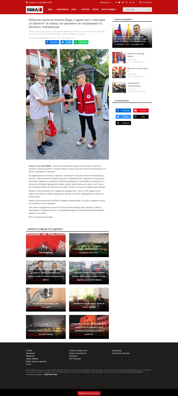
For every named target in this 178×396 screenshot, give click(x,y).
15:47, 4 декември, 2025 (136, 77)
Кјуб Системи (51, 374)
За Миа (29, 351)
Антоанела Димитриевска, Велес (43, 38)
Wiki (139, 117)
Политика (73, 356)
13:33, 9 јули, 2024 (67, 38)
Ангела (132, 89)
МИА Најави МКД (46, 252)
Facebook (123, 110)
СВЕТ (75, 9)
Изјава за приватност (78, 353)
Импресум (30, 353)
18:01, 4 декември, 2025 (135, 44)
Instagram (123, 123)
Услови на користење (78, 351)
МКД (51, 9)
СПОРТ (95, 9)
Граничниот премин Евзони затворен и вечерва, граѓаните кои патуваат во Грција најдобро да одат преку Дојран (89, 276)
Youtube (140, 110)
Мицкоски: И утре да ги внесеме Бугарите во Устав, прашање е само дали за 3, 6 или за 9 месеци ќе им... (131, 39)
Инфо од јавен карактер (36, 361)
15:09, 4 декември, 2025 (136, 91)
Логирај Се (147, 2)
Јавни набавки (32, 359)
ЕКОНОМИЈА (62, 9)
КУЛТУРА (85, 9)
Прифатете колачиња (89, 393)
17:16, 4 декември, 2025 (136, 62)
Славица (120, 44)
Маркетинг (30, 356)
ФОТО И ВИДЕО (109, 9)
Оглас (28, 364)
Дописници (116, 351)
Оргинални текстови (120, 353)
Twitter (122, 117)
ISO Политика (75, 359)
